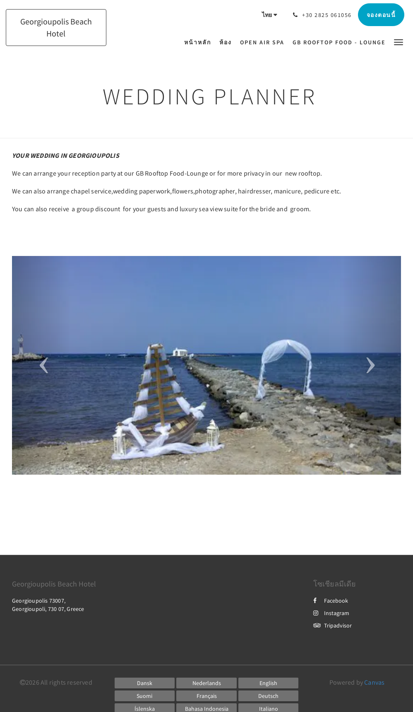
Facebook (330, 600)
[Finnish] (145, 695)
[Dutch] (206, 683)
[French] (206, 695)
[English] (268, 683)
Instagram (331, 613)
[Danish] (145, 683)
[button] (398, 41)
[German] (268, 695)
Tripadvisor (332, 625)
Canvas (374, 682)
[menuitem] (199, 42)
